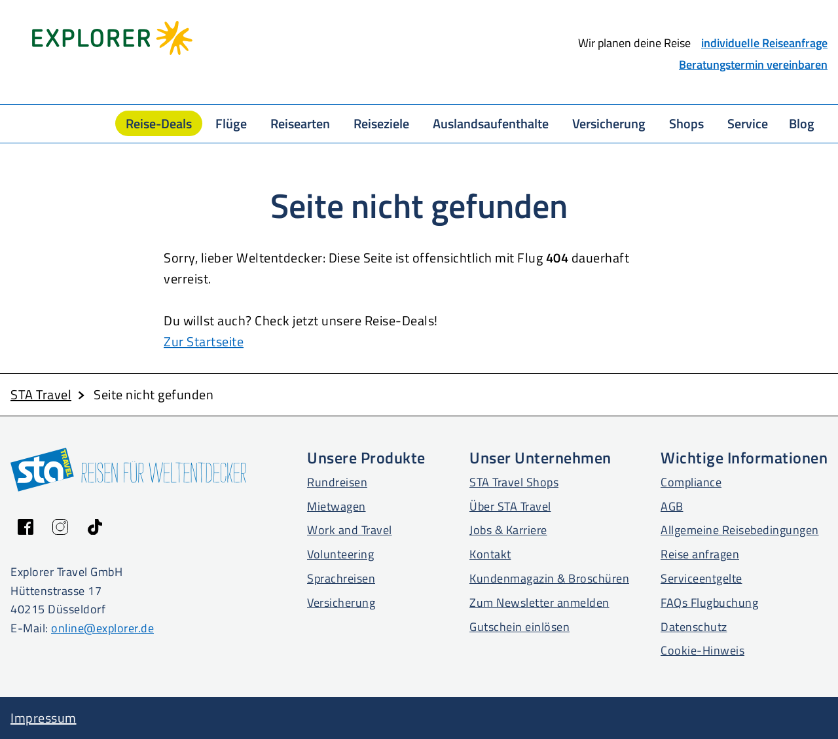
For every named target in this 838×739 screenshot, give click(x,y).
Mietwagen (336, 506)
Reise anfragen (700, 554)
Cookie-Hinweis (702, 650)
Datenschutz (694, 627)
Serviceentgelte (701, 578)
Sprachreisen (341, 578)
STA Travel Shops (513, 482)
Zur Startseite (204, 341)
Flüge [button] (231, 123)
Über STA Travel (510, 506)
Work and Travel (349, 530)
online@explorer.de (102, 628)
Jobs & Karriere (508, 530)
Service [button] (747, 123)
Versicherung (341, 602)
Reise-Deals (159, 123)
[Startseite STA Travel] (305, 38)
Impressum (43, 718)
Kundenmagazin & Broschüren (549, 578)
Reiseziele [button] (381, 123)
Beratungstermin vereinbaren (753, 64)
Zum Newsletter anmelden (539, 602)
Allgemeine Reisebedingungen (740, 530)
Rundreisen (337, 482)
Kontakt (490, 554)
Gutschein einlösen (519, 627)
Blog (801, 123)
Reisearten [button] (300, 123)
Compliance (691, 482)
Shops (686, 123)
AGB (672, 506)
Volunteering (340, 554)
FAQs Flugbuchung (709, 602)
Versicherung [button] (609, 123)
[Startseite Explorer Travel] (112, 38)
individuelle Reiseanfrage (764, 43)
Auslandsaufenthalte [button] (491, 123)
